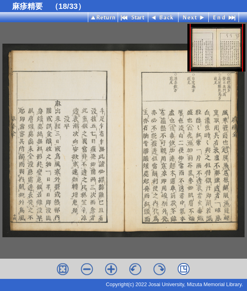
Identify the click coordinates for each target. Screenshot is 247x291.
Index (103, 17)
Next (194, 17)
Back (163, 17)
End (224, 17)
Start (133, 17)
